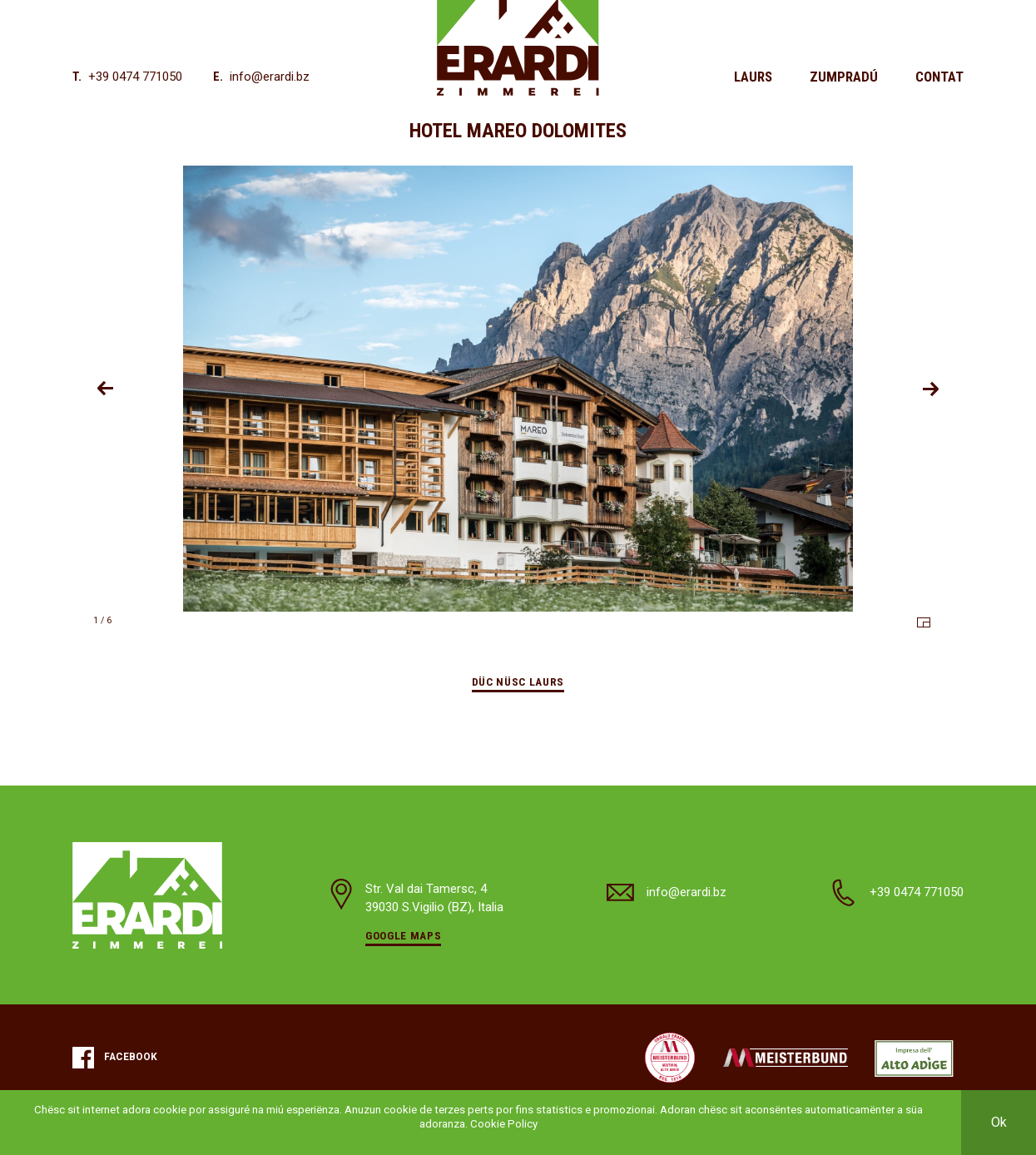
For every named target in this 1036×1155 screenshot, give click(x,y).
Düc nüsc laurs (518, 682)
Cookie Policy (504, 1124)
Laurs (753, 76)
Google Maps (403, 935)
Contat (939, 76)
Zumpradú (844, 76)
